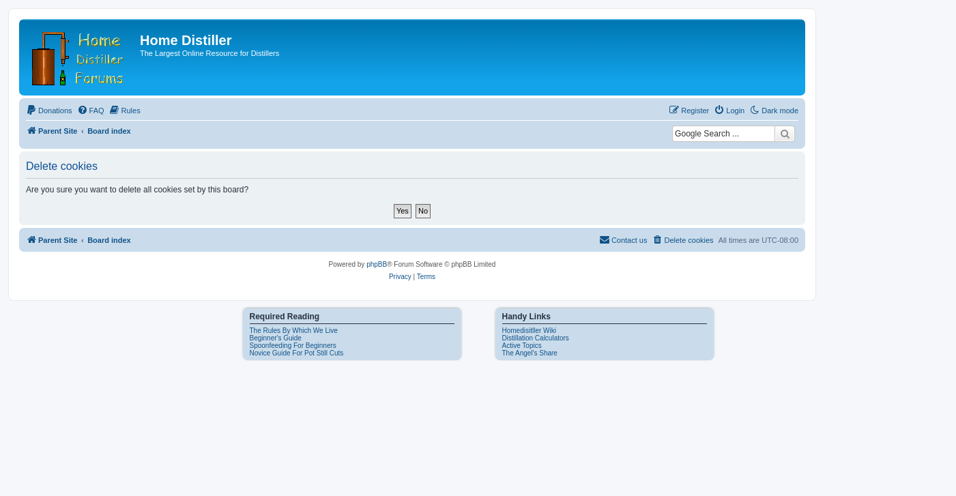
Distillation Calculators (535, 338)
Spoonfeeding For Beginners (293, 345)
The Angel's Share (529, 353)
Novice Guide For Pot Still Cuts (297, 353)
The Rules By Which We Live (294, 330)
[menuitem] (49, 110)
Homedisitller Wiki (529, 330)
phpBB (376, 264)
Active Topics (522, 345)
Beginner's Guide (276, 338)
